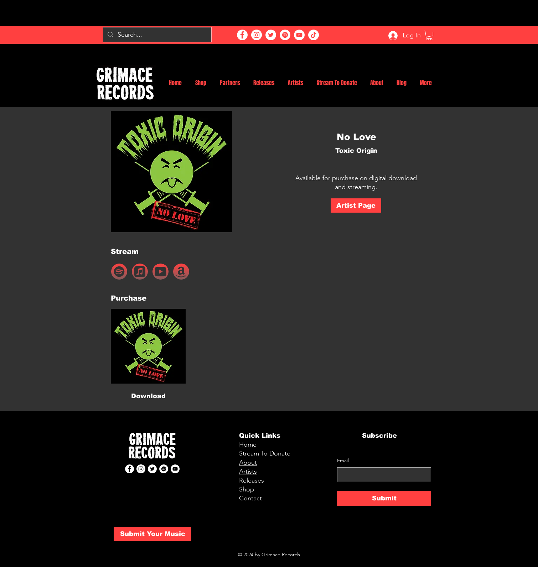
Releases (251, 480)
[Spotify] (285, 35)
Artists (248, 471)
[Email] (381, 475)
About (248, 463)
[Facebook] (242, 35)
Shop (246, 489)
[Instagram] (256, 35)
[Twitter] (270, 35)
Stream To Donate (264, 453)
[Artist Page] (356, 205)
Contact (250, 498)
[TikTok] (313, 35)
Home (248, 444)
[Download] (148, 396)
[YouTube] (299, 35)
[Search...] (157, 34)
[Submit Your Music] (152, 534)
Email (343, 460)
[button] (429, 35)
